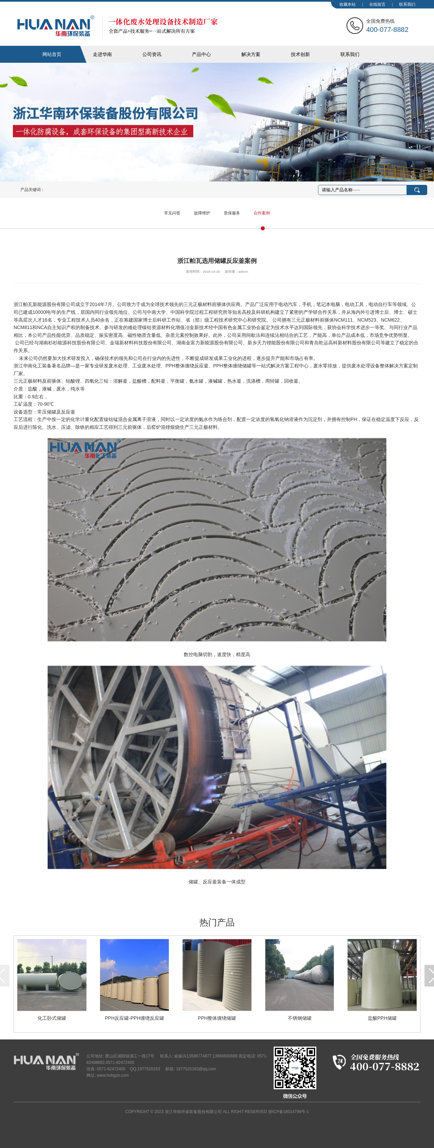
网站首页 (51, 54)
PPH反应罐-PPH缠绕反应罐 (134, 1018)
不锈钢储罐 (300, 1018)
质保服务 (232, 213)
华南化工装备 (117, 25)
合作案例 (262, 213)
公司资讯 (151, 54)
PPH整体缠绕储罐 (217, 1018)
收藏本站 (347, 4)
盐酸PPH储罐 (382, 1018)
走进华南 (102, 54)
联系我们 (407, 4)
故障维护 (202, 213)
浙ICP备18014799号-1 (288, 1111)
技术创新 (300, 54)
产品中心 (201, 54)
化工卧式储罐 (52, 1018)
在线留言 (377, 4)
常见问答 (172, 213)
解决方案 (250, 54)
